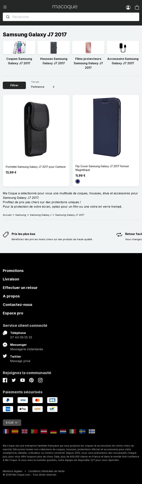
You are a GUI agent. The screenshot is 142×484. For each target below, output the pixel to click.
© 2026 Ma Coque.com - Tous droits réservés (29, 474)
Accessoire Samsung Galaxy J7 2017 (122, 61)
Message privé (20, 361)
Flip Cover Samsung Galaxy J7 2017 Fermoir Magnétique (102, 168)
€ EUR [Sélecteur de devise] (11, 422)
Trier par (35, 82)
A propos (11, 296)
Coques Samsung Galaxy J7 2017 (19, 61)
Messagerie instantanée (26, 349)
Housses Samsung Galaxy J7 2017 (53, 61)
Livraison (11, 279)
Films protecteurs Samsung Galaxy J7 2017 (88, 63)
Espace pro (13, 313)
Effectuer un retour (20, 287)
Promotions (13, 270)
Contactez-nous (17, 304)
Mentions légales (12, 471)
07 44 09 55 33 (21, 337)
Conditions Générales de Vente (46, 471)
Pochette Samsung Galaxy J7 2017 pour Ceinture (36, 166)
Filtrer (14, 85)
